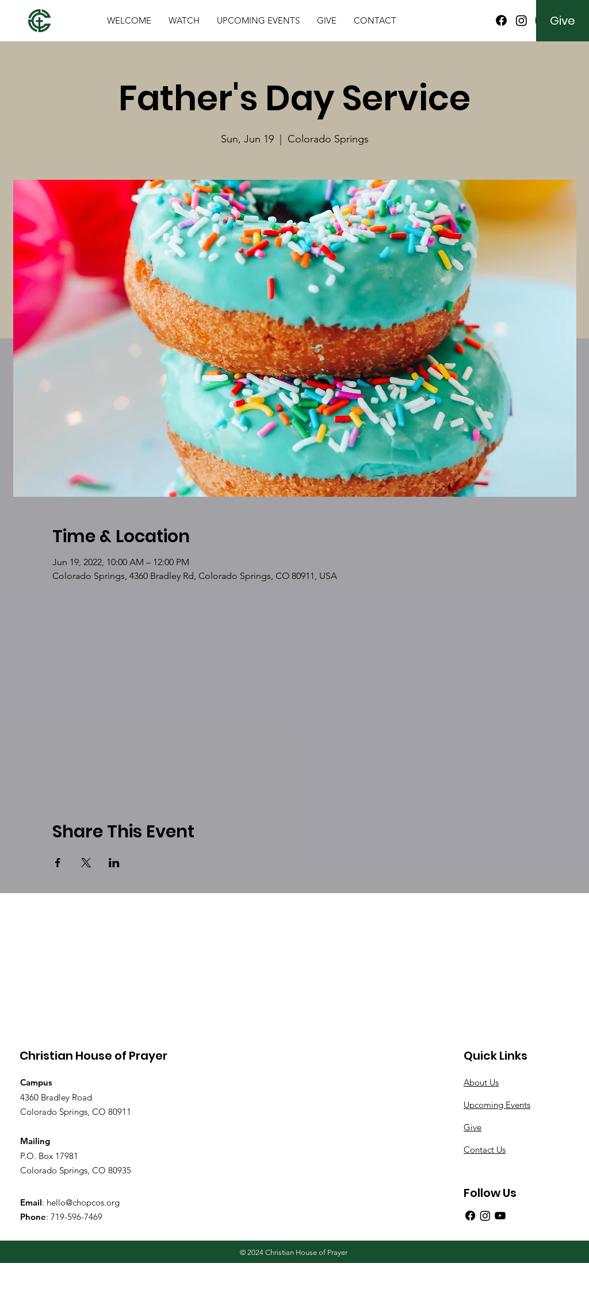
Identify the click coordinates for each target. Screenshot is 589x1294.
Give (472, 1127)
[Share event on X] (86, 862)
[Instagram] (521, 20)
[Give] (562, 20)
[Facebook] (501, 20)
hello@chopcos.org (83, 1202)
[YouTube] (500, 1215)
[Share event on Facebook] (57, 862)
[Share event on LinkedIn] (114, 862)
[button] (129, 20)
